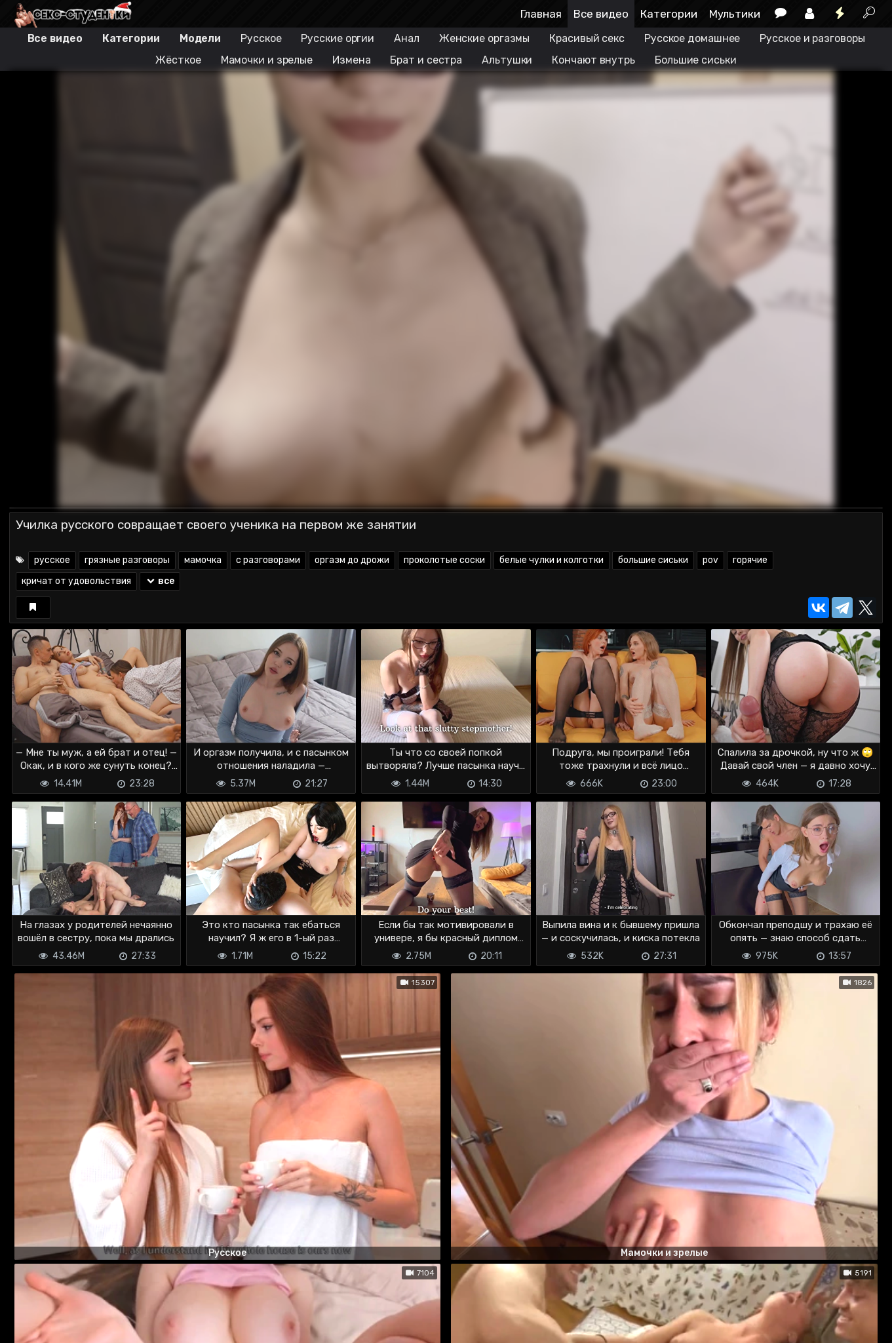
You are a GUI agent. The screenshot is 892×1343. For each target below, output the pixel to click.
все (160, 581)
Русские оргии (337, 38)
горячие (750, 560)
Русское (261, 38)
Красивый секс (587, 38)
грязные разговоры (127, 560)
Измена (351, 60)
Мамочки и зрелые (267, 60)
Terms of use (76, 1325)
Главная (541, 13)
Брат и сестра (426, 60)
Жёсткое (178, 60)
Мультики (734, 13)
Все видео (601, 13)
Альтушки (507, 60)
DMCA (30, 1325)
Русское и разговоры (812, 38)
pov (710, 560)
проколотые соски (444, 560)
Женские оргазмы (484, 38)
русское (52, 560)
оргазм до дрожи (352, 560)
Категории (668, 13)
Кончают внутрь (593, 60)
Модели (200, 38)
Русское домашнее (692, 38)
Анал (406, 38)
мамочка (203, 560)
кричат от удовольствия (76, 581)
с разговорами (268, 560)
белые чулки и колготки (551, 560)
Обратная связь (146, 1325)
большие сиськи (653, 560)
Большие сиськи (696, 60)
